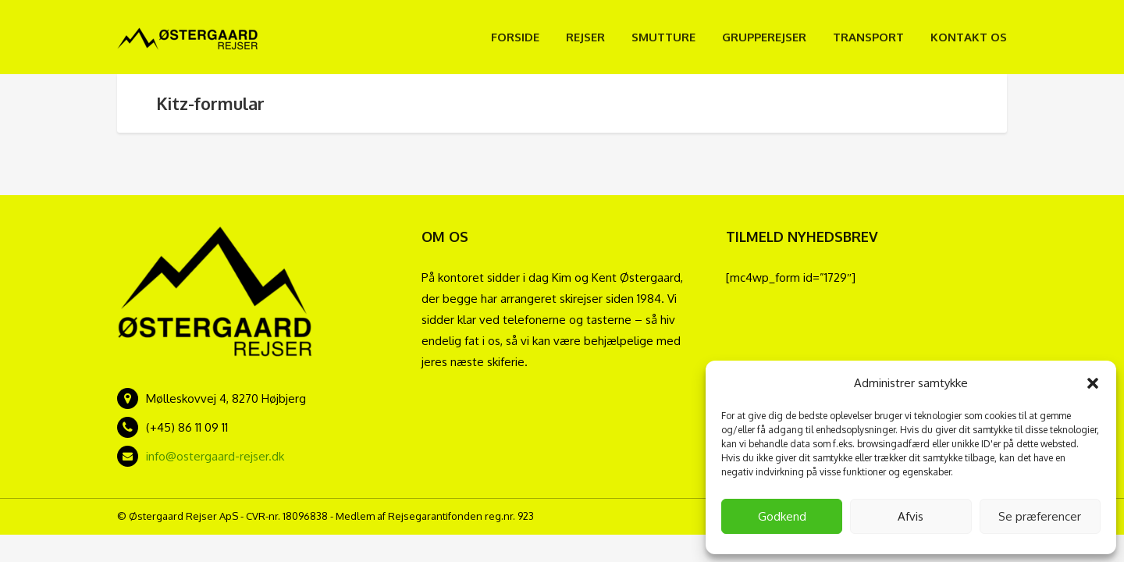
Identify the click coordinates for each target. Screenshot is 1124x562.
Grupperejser (764, 37)
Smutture (663, 37)
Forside (515, 37)
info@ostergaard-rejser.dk (215, 456)
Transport (868, 37)
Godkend (782, 516)
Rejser (585, 37)
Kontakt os (968, 37)
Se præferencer (1039, 516)
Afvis (910, 516)
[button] (1093, 383)
